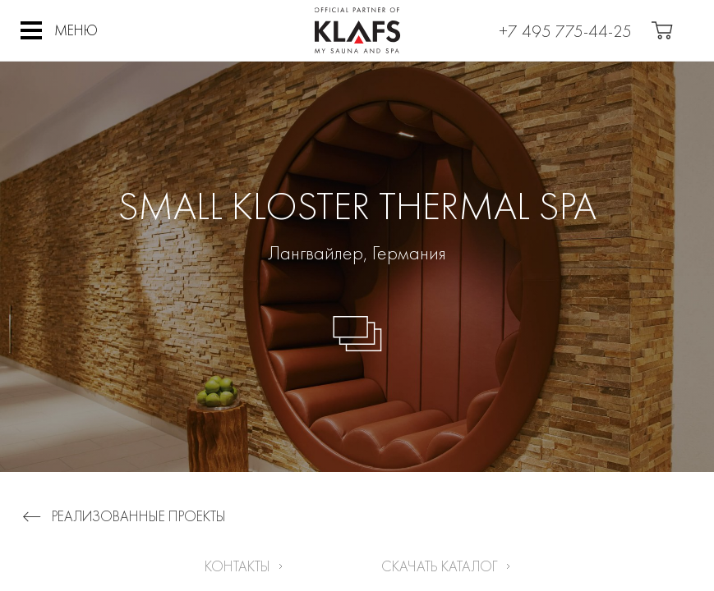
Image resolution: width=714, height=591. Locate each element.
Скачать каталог (439, 566)
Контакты (237, 566)
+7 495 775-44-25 (565, 31)
